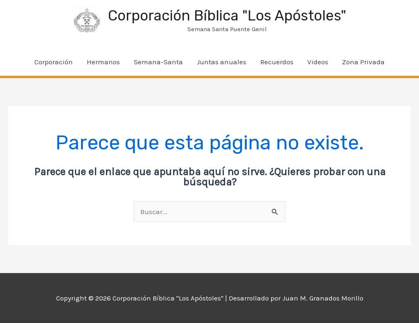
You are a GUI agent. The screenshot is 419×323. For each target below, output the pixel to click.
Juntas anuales (221, 62)
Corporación (53, 62)
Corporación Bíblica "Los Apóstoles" (227, 15)
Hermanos (103, 62)
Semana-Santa (158, 62)
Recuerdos (276, 62)
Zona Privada (363, 62)
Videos (317, 62)
